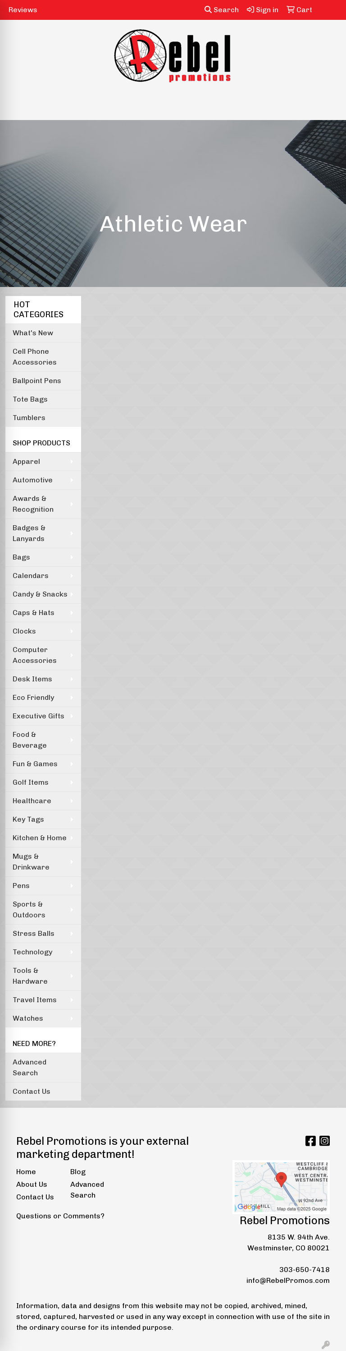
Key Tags (28, 819)
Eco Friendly (33, 697)
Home (26, 1171)
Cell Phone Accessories (35, 356)
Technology (32, 952)
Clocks (24, 631)
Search (222, 9)
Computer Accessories (35, 655)
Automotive (33, 480)
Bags (21, 557)
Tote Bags (30, 399)
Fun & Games (35, 763)
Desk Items (32, 679)
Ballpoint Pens (37, 380)
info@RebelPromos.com (288, 1280)
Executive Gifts (38, 716)
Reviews (23, 9)
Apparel (26, 461)
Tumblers (29, 417)
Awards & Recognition (33, 504)
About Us (31, 1184)
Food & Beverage (30, 740)
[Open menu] (328, 107)
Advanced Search (29, 1067)
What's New (33, 332)
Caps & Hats (34, 612)
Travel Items (35, 999)
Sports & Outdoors (29, 909)
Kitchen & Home (40, 837)
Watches (28, 1018)
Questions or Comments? (60, 1216)
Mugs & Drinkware (31, 861)
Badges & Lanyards (29, 533)
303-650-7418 (304, 1269)
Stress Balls (34, 933)
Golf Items (31, 782)
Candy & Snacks (40, 594)
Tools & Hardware (30, 975)
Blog (78, 1171)
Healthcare (32, 800)
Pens (21, 885)
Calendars (31, 575)
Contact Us (31, 1091)
